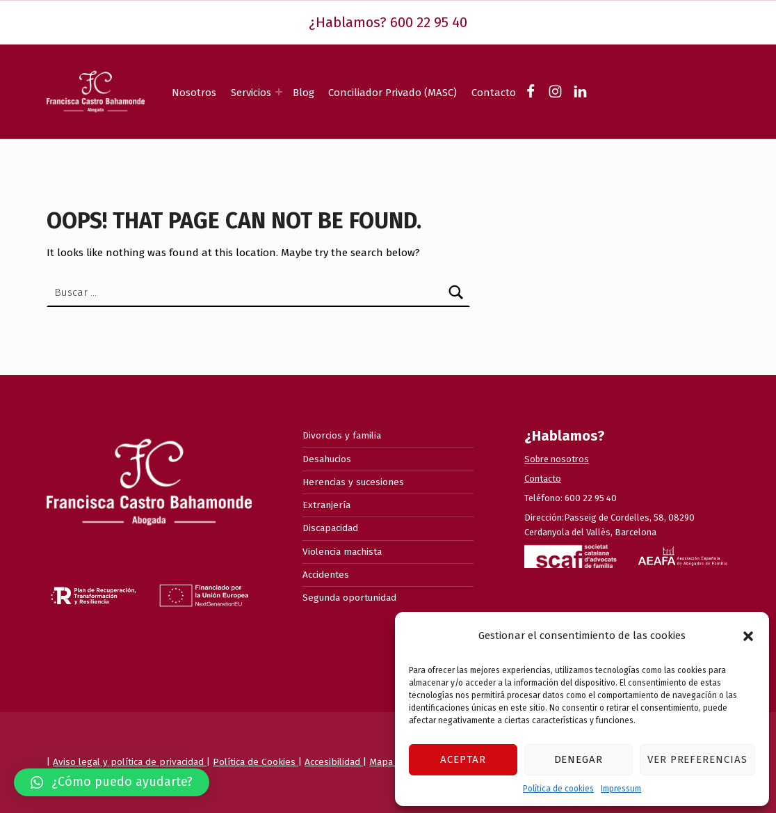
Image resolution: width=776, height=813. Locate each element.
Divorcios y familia (341, 435)
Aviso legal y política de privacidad (130, 762)
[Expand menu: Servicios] (278, 91)
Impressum (621, 789)
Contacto (493, 92)
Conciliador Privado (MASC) (392, 92)
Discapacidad (330, 528)
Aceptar (463, 759)
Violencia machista (342, 552)
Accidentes (325, 575)
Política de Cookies (255, 762)
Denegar (579, 759)
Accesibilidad (334, 762)
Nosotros (194, 92)
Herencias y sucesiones (353, 482)
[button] (748, 636)
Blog (303, 92)
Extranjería (326, 505)
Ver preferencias (697, 759)
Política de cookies (558, 789)
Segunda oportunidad (349, 597)
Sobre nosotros (556, 459)
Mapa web (391, 762)
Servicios (251, 92)
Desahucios (326, 459)
